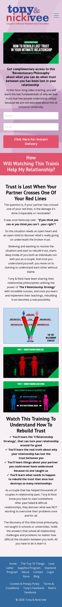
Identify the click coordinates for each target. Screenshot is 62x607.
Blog (36, 576)
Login (50, 572)
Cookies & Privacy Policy (24, 584)
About (25, 572)
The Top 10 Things (32, 563)
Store (26, 576)
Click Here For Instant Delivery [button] (31, 141)
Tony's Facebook (33, 588)
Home (13, 563)
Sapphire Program (29, 568)
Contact (38, 572)
